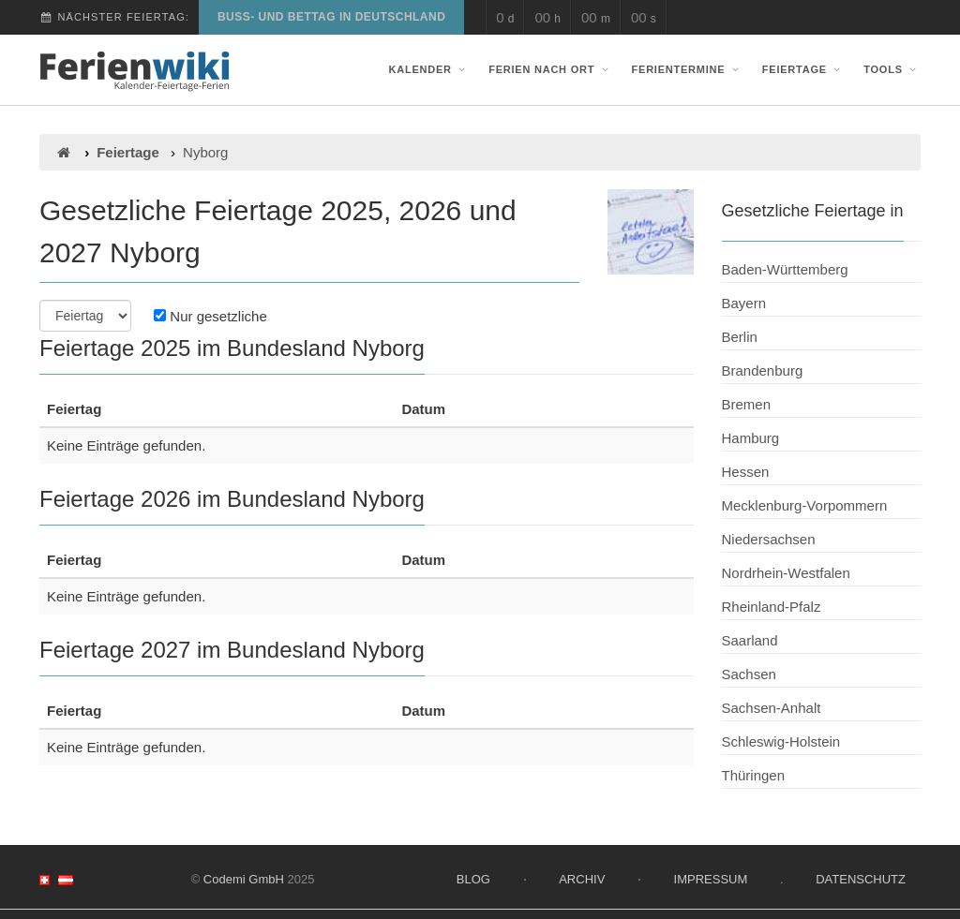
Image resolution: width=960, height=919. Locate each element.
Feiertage (803, 69)
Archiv (582, 879)
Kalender (429, 69)
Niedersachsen (769, 539)
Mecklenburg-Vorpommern (805, 505)
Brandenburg (762, 370)
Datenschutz (861, 879)
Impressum (711, 879)
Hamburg (751, 438)
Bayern (744, 303)
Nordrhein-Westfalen (786, 573)
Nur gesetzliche (210, 316)
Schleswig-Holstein (781, 741)
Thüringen (754, 775)
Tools (892, 69)
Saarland (750, 640)
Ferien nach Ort (550, 69)
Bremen (747, 404)
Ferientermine (687, 69)
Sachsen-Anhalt (771, 708)
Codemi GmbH (243, 879)
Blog (473, 879)
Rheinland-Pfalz (771, 607)
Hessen (746, 472)
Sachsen (749, 674)
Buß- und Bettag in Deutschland (331, 16)
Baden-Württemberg (785, 269)
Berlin (740, 337)
